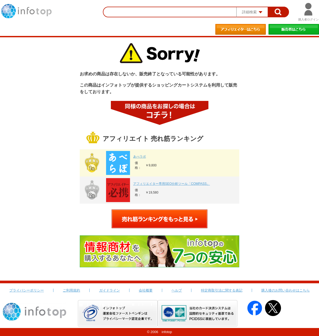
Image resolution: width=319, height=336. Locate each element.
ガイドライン (109, 290)
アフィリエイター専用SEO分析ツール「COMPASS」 (171, 184)
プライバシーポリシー (26, 290)
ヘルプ (176, 290)
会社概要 (146, 290)
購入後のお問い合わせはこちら (285, 290)
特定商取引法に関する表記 (221, 290)
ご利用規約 (71, 290)
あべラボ (139, 156)
